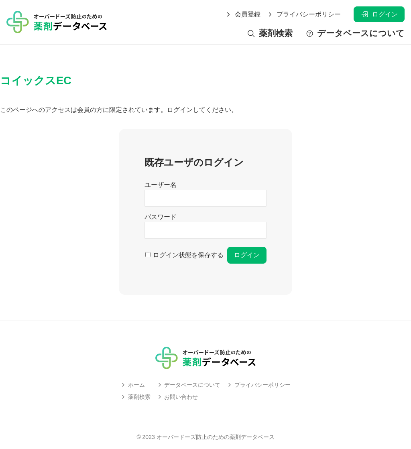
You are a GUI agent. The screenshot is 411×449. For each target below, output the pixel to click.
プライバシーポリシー (304, 14)
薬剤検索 (269, 33)
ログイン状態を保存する (188, 255)
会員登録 (242, 14)
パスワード (160, 216)
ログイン (379, 14)
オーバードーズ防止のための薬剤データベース (216, 437)
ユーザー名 (160, 184)
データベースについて (355, 33)
